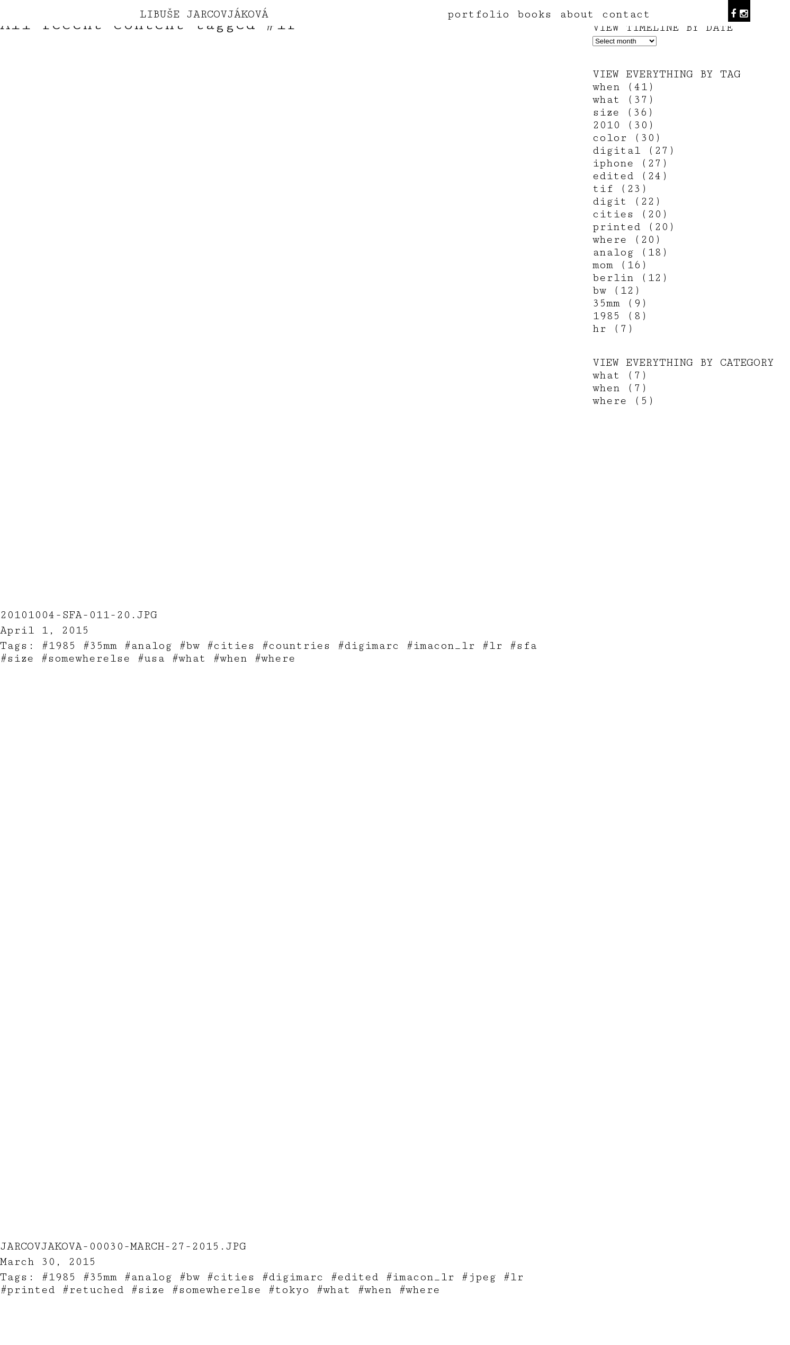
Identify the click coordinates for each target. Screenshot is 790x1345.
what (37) (623, 99)
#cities (231, 645)
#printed (27, 1290)
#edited (354, 1277)
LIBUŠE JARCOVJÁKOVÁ (204, 14)
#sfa (523, 645)
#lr (492, 645)
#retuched (93, 1290)
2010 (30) (623, 125)
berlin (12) (630, 277)
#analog (148, 645)
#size (17, 658)
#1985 (58, 645)
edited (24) (630, 176)
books (534, 14)
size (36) (623, 112)
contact (626, 14)
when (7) (620, 388)
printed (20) (633, 227)
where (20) (626, 239)
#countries (296, 645)
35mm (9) (620, 303)
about (577, 14)
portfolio (478, 14)
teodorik (475, 1339)
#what (189, 658)
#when (230, 658)
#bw (189, 645)
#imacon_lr (440, 645)
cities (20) (630, 214)
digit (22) (626, 201)
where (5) (623, 400)
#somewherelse (85, 658)
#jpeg (478, 1277)
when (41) (623, 87)
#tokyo (288, 1290)
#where (274, 658)
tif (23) (620, 188)
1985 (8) (620, 316)
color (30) (626, 137)
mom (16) (620, 265)
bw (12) (616, 290)
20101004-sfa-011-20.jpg (78, 615)
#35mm (100, 645)
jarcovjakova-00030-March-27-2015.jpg (123, 1246)
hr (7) (613, 328)
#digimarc (368, 645)
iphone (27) (630, 163)
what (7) (620, 375)
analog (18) (630, 252)
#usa (151, 658)
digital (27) (633, 150)
